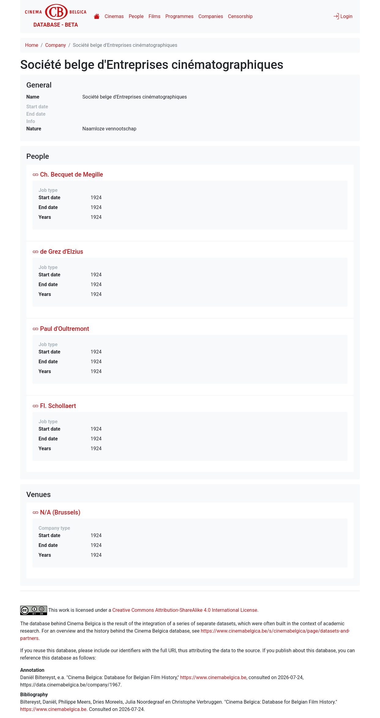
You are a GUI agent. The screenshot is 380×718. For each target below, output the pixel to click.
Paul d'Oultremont (60, 328)
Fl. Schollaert (54, 405)
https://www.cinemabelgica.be (213, 677)
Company (55, 45)
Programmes (180, 16)
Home (31, 45)
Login (342, 16)
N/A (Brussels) (56, 512)
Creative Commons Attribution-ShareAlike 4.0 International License (184, 610)
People (136, 16)
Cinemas (114, 16)
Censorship (240, 16)
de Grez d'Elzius (57, 251)
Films (155, 16)
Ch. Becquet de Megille (67, 174)
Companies (211, 16)
